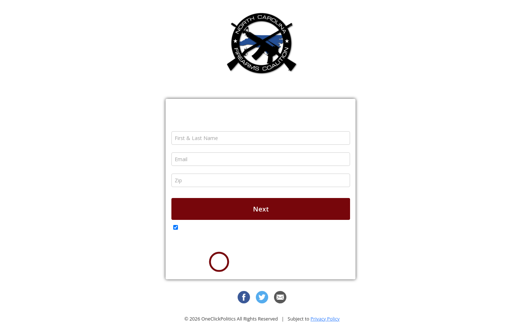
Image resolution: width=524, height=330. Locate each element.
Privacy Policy (325, 318)
